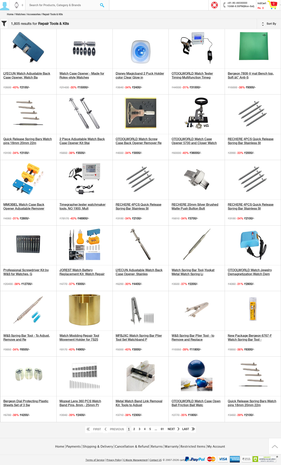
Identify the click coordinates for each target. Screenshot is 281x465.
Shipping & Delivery (98, 446)
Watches (20, 14)
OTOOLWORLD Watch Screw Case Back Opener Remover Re (139, 141)
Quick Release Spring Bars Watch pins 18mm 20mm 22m (27, 141)
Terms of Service (95, 460)
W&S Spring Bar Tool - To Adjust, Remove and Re (26, 337)
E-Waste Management (135, 460)
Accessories (33, 14)
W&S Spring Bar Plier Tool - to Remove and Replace (193, 337)
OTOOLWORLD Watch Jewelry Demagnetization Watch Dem (250, 272)
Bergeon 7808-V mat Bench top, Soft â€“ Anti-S (251, 75)
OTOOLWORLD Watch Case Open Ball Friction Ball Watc (196, 403)
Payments (73, 446)
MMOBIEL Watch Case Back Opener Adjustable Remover (23, 206)
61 (162, 429)
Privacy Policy (113, 460)
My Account (216, 446)
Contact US (156, 460)
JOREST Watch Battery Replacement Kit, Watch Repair (82, 272)
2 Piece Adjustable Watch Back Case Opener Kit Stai (82, 141)
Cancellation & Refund (132, 446)
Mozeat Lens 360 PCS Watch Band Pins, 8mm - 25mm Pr (80, 403)
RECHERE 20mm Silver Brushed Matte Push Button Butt (195, 206)
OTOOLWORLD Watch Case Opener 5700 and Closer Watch (194, 141)
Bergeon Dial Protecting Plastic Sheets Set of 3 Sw (25, 403)
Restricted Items (193, 446)
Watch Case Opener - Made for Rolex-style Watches (82, 75)
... (156, 429)
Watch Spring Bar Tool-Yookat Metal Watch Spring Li (193, 272)
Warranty (172, 446)
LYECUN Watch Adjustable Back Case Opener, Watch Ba (26, 75)
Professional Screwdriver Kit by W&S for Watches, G (26, 272)
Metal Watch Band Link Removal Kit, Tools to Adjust (139, 403)
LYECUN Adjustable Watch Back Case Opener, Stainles (139, 272)
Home (10, 14)
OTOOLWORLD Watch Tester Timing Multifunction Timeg (192, 75)
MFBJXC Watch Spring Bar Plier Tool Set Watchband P (139, 337)
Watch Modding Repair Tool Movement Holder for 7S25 (79, 337)
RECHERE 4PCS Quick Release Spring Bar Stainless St (251, 141)
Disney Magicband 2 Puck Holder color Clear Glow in (140, 75)
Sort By (269, 24)
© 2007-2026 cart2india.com (180, 460)
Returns (157, 446)
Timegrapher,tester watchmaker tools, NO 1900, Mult (83, 206)
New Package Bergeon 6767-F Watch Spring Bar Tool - (250, 337)
